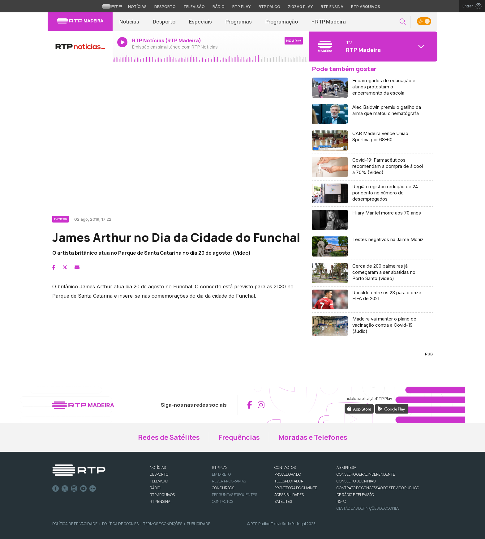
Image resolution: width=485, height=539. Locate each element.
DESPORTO (159, 474)
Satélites (283, 501)
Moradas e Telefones (312, 437)
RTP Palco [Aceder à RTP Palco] (269, 6)
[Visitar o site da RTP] (112, 6)
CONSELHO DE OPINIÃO (356, 481)
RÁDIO (155, 487)
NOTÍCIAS (158, 467)
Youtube (83, 488)
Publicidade (198, 523)
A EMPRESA (346, 467)
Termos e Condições (162, 523)
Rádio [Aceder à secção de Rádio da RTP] (218, 6)
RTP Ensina (160, 501)
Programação (281, 21)
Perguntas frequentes (234, 494)
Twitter (65, 488)
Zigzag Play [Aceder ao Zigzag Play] (300, 6)
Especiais (200, 21)
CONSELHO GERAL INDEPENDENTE (366, 474)
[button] (403, 22)
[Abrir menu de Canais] (372, 46)
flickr (92, 488)
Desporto (164, 21)
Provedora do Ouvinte (295, 487)
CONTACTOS (285, 467)
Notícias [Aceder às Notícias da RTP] (137, 6)
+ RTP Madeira (328, 21)
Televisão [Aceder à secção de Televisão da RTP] (194, 6)
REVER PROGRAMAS (229, 481)
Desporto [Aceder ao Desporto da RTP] (165, 6)
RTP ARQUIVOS (162, 494)
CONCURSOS (223, 487)
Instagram (74, 488)
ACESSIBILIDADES (289, 494)
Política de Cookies (120, 523)
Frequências (239, 437)
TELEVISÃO (159, 481)
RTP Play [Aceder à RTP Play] (241, 6)
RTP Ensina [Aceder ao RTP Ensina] (332, 6)
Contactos (222, 501)
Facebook (55, 488)
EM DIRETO (221, 474)
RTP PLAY (219, 467)
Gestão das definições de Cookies (368, 508)
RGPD (341, 501)
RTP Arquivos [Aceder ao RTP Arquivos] (365, 6)
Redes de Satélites (169, 437)
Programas (238, 21)
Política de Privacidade (74, 523)
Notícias (129, 21)
